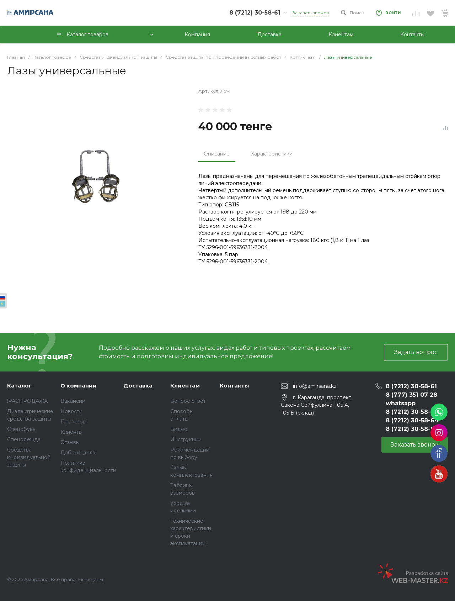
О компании (78, 385)
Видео (178, 429)
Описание (217, 154)
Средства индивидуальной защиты (28, 457)
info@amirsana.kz (315, 386)
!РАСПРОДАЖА (27, 401)
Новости (71, 411)
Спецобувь (21, 429)
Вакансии (72, 401)
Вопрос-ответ (188, 401)
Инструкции (186, 439)
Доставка (137, 385)
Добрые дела (77, 452)
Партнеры (73, 421)
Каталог (19, 385)
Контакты (234, 385)
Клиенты (71, 432)
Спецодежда (24, 439)
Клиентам (185, 385)
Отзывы (70, 442)
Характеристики (272, 154)
